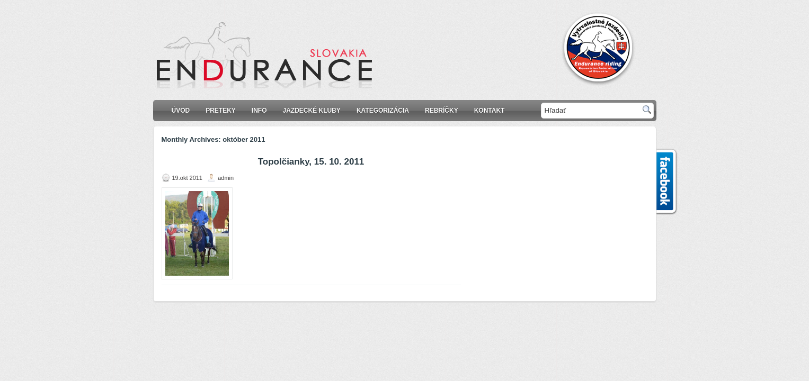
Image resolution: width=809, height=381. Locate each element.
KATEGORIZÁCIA (383, 110)
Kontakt (489, 110)
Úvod (181, 110)
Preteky (221, 110)
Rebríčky (441, 110)
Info (259, 110)
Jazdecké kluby (312, 110)
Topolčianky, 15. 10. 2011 (311, 162)
